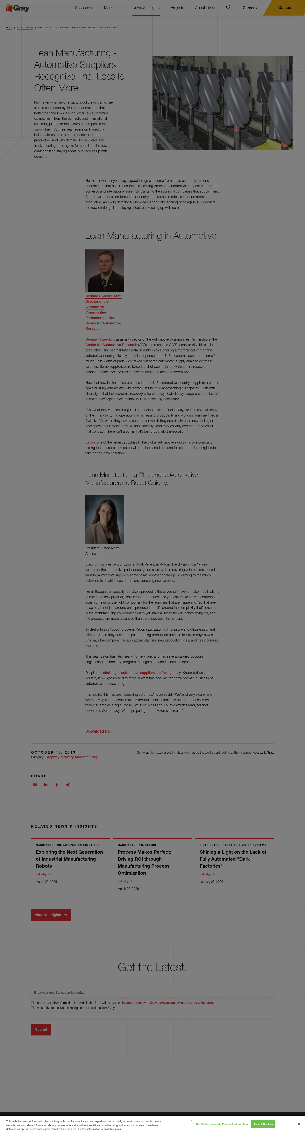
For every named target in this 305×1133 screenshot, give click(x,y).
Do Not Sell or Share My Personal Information (220, 1123)
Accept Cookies (263, 1123)
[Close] (298, 1124)
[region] (152, 1124)
